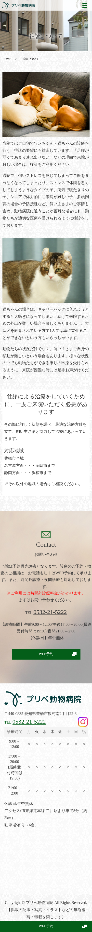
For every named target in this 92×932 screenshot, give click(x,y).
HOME (6, 59)
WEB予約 (46, 926)
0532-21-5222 (50, 612)
